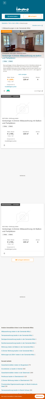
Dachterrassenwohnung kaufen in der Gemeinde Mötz (18, 343)
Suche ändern (13, 16)
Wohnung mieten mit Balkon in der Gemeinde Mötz (17, 347)
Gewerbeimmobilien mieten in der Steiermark (15, 372)
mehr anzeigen (22, 74)
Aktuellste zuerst (36, 25)
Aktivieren (39, 396)
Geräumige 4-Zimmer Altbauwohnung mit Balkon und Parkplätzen (21, 57)
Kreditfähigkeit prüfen (10, 86)
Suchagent (32, 16)
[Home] (22, 10)
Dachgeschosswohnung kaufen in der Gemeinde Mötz (18, 339)
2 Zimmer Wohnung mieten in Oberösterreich (15, 380)
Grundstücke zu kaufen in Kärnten (12, 369)
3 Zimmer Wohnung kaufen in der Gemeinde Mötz (17, 351)
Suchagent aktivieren (22, 260)
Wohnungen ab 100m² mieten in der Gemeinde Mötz (17, 354)
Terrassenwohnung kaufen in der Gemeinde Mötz (16, 335)
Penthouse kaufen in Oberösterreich (12, 376)
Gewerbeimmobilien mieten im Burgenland (14, 365)
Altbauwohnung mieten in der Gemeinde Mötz (15, 331)
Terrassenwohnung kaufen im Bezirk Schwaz (15, 390)
